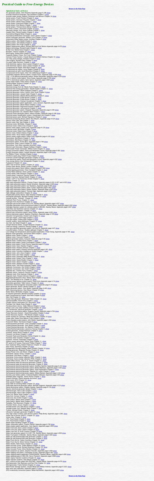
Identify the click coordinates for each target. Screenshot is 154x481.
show (48, 13)
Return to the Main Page (77, 9)
